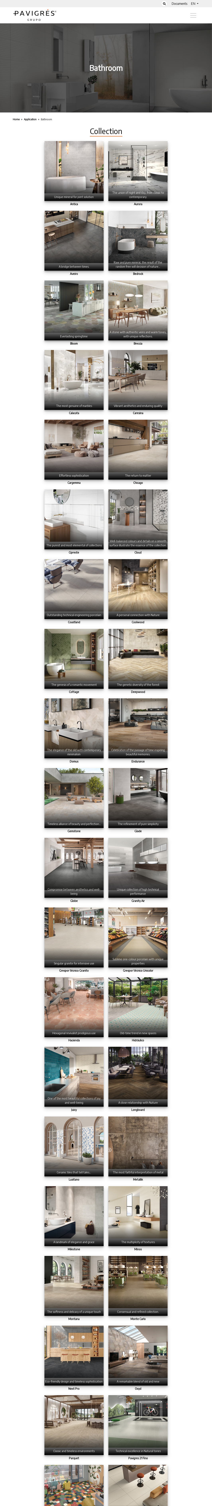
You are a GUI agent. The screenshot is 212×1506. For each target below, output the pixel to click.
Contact (129, 1503)
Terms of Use (105, 1503)
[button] (195, 3)
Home (81, 1503)
